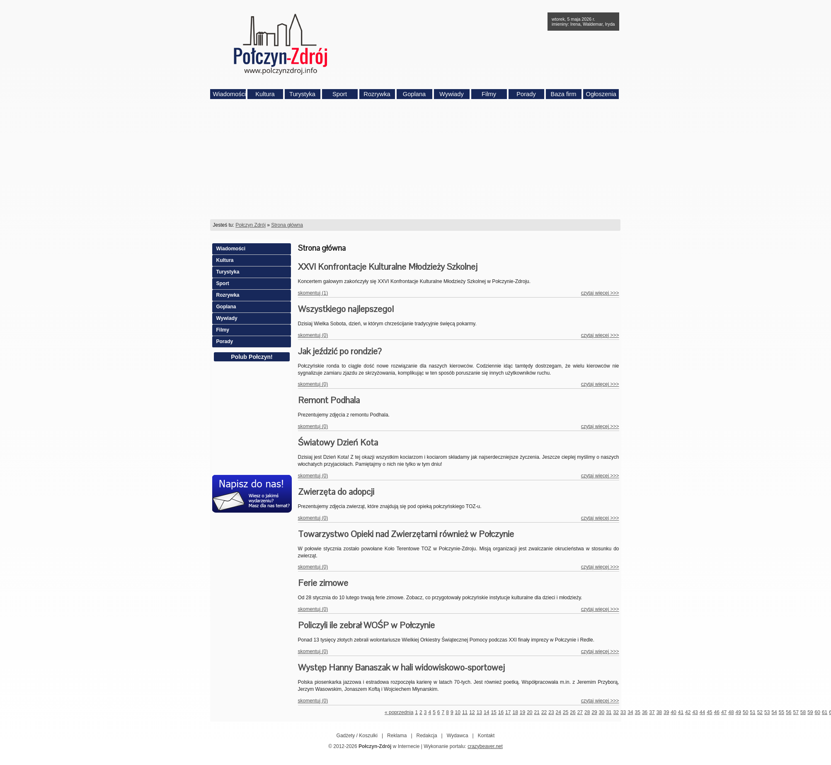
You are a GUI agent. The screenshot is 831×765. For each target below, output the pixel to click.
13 (479, 712)
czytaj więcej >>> (600, 293)
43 (695, 712)
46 (717, 712)
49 (738, 712)
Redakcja (427, 735)
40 (673, 712)
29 (594, 712)
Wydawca (457, 735)
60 (817, 712)
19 (522, 712)
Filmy (489, 94)
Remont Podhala (329, 400)
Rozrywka (376, 94)
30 (601, 712)
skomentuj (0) (313, 335)
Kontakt (486, 735)
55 (781, 712)
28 (587, 712)
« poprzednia (399, 712)
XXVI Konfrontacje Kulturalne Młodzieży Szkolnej (387, 266)
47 (724, 712)
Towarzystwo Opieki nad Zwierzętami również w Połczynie (406, 534)
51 (752, 712)
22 (544, 712)
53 (767, 712)
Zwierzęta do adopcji (336, 491)
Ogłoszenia (601, 94)
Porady (525, 94)
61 (824, 712)
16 (501, 712)
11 (465, 712)
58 (803, 712)
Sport (339, 94)
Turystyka (302, 94)
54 (774, 712)
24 (558, 712)
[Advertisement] (415, 159)
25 (565, 712)
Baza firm (564, 94)
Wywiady (451, 94)
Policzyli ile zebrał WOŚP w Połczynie (366, 625)
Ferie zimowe (323, 582)
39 (666, 712)
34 (630, 712)
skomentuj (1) (313, 293)
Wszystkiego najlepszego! (346, 309)
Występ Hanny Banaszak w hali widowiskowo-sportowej (401, 667)
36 (644, 712)
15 (493, 712)
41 (680, 712)
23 (551, 712)
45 (709, 712)
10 (457, 712)
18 (515, 712)
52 (760, 712)
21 (537, 712)
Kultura (264, 94)
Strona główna (287, 225)
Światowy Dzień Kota (338, 442)
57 (795, 712)
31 (608, 712)
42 (687, 712)
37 (651, 712)
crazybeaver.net (485, 746)
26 (572, 712)
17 (508, 712)
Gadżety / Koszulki (357, 735)
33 (623, 712)
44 (702, 712)
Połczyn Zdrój (250, 225)
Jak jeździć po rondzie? (340, 351)
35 (637, 712)
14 (486, 712)
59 (810, 712)
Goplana (414, 94)
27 (580, 712)
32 (615, 712)
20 (529, 712)
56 (788, 712)
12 (472, 712)
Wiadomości (229, 94)
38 (659, 712)
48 (731, 712)
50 (745, 712)
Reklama (397, 735)
